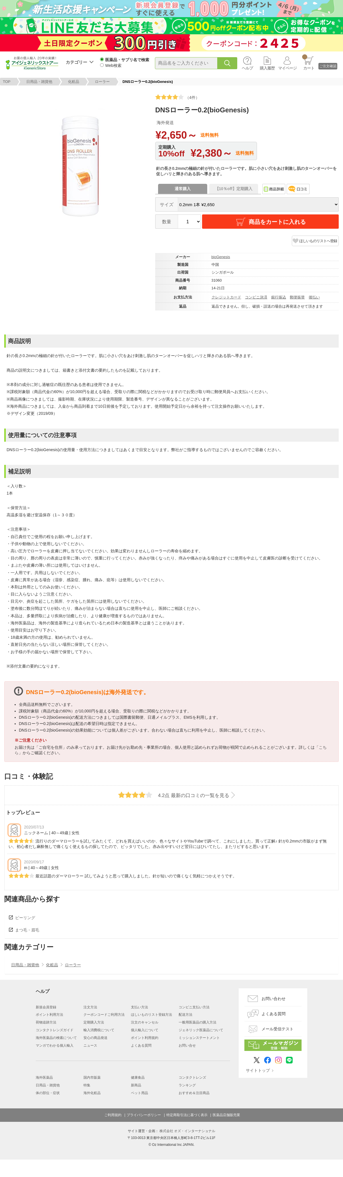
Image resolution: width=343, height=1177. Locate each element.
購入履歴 (267, 68)
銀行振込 (278, 297)
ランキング (187, 1085)
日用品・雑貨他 (39, 81)
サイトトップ (258, 1070)
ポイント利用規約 (144, 1038)
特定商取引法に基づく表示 (187, 1115)
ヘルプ (247, 68)
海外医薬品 (44, 1078)
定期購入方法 (93, 1022)
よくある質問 (141, 1045)
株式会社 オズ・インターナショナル (187, 1131)
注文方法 (90, 1007)
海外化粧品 (92, 1093)
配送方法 (185, 1015)
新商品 (136, 1085)
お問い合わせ (274, 998)
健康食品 (138, 1078)
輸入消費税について (98, 1030)
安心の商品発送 (95, 1038)
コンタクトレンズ (192, 1078)
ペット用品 (139, 1093)
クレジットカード (226, 297)
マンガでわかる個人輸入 (54, 1045)
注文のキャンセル (144, 1022)
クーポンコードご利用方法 (104, 1015)
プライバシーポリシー (144, 1115)
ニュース (90, 1045)
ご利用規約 (112, 1115)
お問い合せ (187, 1045)
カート (308, 62)
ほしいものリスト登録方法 (151, 1015)
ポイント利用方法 (49, 1015)
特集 (86, 1085)
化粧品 (73, 81)
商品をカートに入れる (270, 222)
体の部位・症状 (48, 1093)
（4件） (177, 97)
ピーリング (25, 917)
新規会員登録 (46, 1007)
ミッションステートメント (199, 1038)
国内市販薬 (92, 1078)
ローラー (102, 81)
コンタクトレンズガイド (54, 1030)
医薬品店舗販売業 (226, 1115)
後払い (314, 297)
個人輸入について (144, 1030)
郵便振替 (297, 297)
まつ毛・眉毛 (27, 930)
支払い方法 (139, 1007)
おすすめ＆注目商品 (194, 1093)
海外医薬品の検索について (56, 1038)
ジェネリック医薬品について (201, 1030)
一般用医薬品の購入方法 (197, 1022)
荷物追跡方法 (46, 1022)
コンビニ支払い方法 (194, 1007)
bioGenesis (221, 257)
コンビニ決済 (256, 297)
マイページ (287, 68)
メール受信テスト (278, 1029)
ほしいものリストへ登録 (318, 241)
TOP (7, 81)
